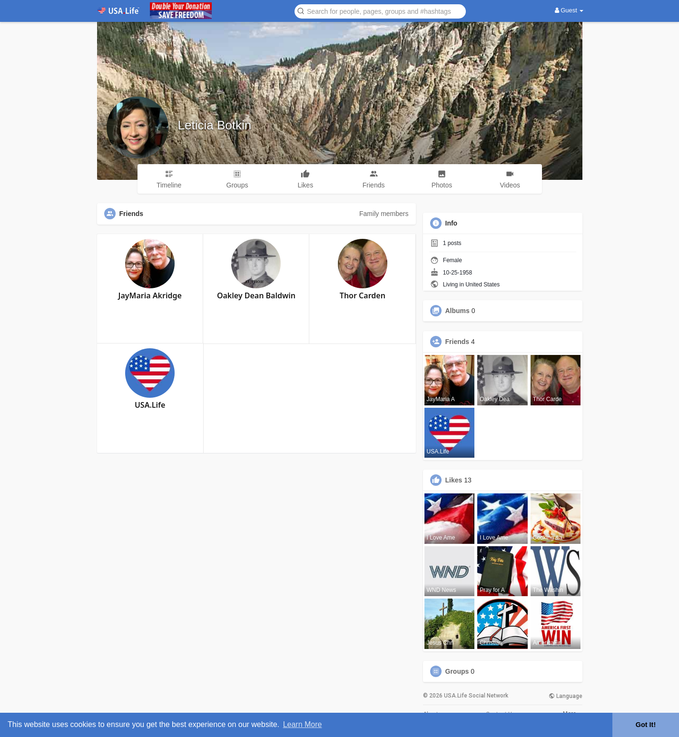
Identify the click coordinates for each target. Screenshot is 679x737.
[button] (380, 11)
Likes (454, 480)
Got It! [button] (646, 724)
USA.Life (150, 405)
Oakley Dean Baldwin (256, 295)
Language (565, 696)
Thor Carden (362, 295)
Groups (457, 671)
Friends (457, 341)
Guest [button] (569, 10)
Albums (457, 310)
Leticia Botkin (215, 125)
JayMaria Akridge (150, 295)
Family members (383, 213)
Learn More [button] (302, 724)
